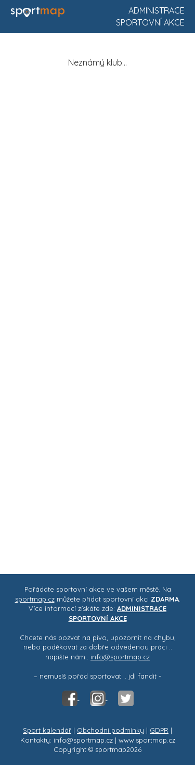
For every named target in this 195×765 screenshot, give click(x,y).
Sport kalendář (47, 730)
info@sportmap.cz (120, 657)
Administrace (156, 10)
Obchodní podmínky (110, 730)
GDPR (159, 730)
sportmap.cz (35, 599)
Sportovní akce (150, 22)
